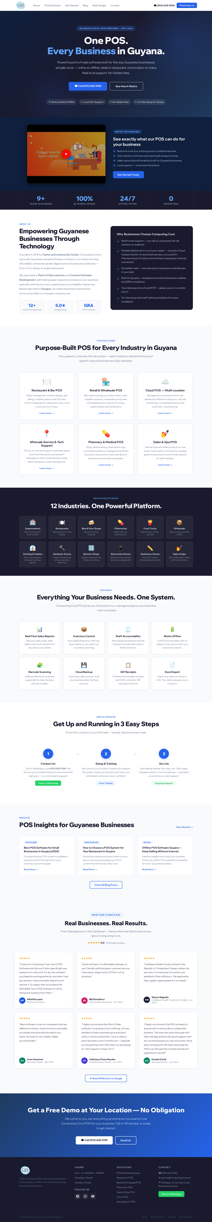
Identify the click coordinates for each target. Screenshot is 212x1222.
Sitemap (171, 1217)
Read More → (31, 869)
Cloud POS (122, 1197)
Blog (85, 5)
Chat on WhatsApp (48, 783)
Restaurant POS (125, 1177)
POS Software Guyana (128, 1173)
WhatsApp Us (186, 5)
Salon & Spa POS (126, 1192)
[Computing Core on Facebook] (78, 1196)
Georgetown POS (126, 1201)
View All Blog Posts (106, 884)
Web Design (99, 5)
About (36, 5)
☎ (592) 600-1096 (164, 5)
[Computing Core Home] (20, 5)
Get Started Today (128, 174)
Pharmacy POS (125, 1187)
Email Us (126, 1140)
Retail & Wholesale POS (129, 1182)
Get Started (71, 5)
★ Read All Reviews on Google (106, 1078)
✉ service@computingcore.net (174, 1177)
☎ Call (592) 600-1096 (88, 85)
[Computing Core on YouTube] (93, 1196)
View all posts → (184, 826)
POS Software (53, 5)
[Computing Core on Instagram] (85, 1196)
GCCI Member (186, 1217)
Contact (114, 5)
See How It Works (126, 86)
